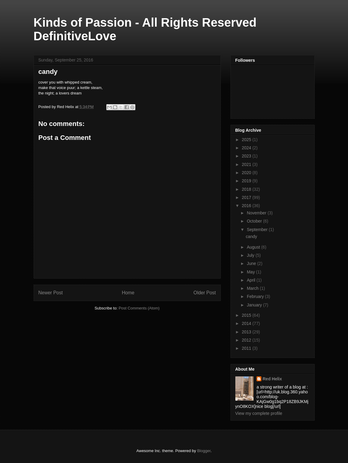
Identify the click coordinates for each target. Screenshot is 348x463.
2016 (247, 205)
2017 (247, 197)
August (254, 247)
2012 (247, 340)
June (252, 263)
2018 (247, 189)
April (252, 280)
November (257, 212)
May (251, 272)
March (253, 288)
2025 (247, 139)
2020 (247, 172)
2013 (247, 331)
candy (251, 236)
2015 (247, 315)
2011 (247, 348)
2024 (247, 147)
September (258, 229)
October (255, 221)
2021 (247, 164)
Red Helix (272, 378)
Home (128, 292)
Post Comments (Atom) (139, 308)
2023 (247, 156)
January (255, 305)
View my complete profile (258, 413)
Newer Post (50, 292)
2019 (247, 180)
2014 (247, 323)
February (256, 296)
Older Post (205, 292)
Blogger (203, 450)
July (251, 255)
